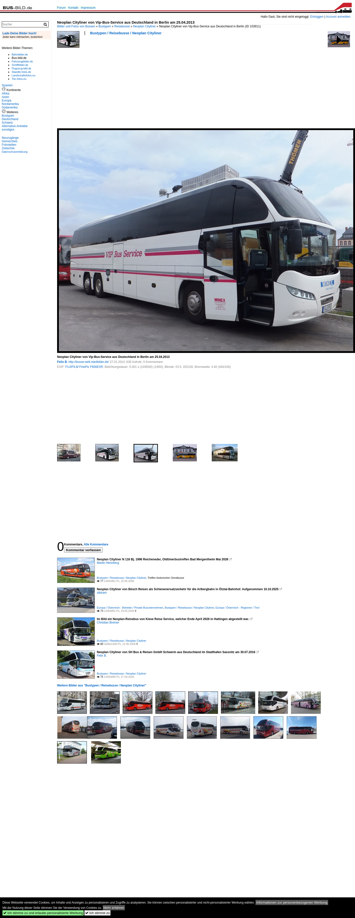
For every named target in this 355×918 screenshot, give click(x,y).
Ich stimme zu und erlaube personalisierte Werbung (43, 913)
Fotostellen (9, 144)
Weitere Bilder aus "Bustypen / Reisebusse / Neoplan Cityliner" (101, 685)
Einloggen (316, 16)
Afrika (5, 93)
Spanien (7, 85)
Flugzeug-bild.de (21, 68)
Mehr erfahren (114, 908)
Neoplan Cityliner (144, 26)
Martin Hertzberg (108, 563)
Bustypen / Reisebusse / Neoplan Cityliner (126, 33)
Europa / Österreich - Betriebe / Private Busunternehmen (130, 607)
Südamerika (10, 107)
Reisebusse (122, 26)
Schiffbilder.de (20, 64)
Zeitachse (8, 148)
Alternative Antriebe (15, 126)
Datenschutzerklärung (15, 151)
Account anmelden (338, 16)
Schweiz (7, 122)
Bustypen (105, 26)
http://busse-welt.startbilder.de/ (89, 362)
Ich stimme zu (97, 913)
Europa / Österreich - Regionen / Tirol (237, 607)
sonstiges (8, 129)
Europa (6, 100)
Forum (61, 7)
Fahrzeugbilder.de (22, 61)
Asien (5, 97)
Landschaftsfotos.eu (23, 75)
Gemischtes (9, 141)
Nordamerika (10, 104)
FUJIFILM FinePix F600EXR (84, 367)
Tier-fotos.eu (19, 78)
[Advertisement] (145, 83)
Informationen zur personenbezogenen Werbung (291, 902)
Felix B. (62, 362)
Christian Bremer (108, 622)
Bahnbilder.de (20, 54)
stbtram (102, 592)
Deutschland (10, 119)
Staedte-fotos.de (21, 71)
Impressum (88, 7)
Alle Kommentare (96, 544)
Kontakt (73, 7)
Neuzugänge (10, 138)
